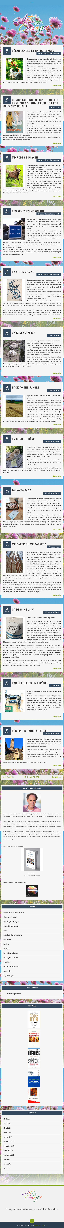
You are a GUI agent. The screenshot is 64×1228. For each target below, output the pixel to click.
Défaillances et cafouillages (33, 51)
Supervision (55, 107)
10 (38, 777)
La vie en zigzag (23, 272)
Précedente (9, 777)
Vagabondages (54, 335)
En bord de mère (23, 439)
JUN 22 (7, 544)
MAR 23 (7, 272)
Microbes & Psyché (25, 157)
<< (3, 777)
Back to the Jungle (25, 387)
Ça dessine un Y (23, 609)
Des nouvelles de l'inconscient (48, 54)
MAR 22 (7, 683)
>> (60, 777)
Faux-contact (21, 490)
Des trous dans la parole (30, 731)
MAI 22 (7, 609)
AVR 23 (7, 157)
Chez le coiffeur (23, 332)
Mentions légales (40, 1225)
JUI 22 (7, 387)
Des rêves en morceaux (28, 211)
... (40, 777)
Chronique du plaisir (52, 442)
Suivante (55, 777)
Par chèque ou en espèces (30, 683)
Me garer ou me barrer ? (29, 544)
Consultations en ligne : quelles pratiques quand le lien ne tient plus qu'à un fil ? (31, 103)
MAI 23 (7, 100)
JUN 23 (7, 50)
